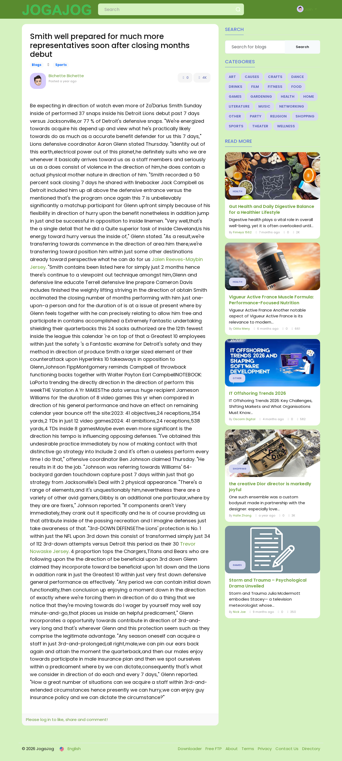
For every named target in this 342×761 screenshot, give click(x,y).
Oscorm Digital (244, 419)
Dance (297, 76)
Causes (252, 76)
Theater (260, 126)
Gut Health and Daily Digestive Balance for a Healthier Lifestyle (271, 209)
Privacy (265, 748)
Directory (311, 748)
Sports (61, 65)
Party (255, 116)
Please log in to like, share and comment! (67, 719)
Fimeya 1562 (242, 232)
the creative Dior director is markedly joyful (270, 487)
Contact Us (287, 748)
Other (235, 116)
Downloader (190, 748)
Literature (239, 106)
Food (296, 86)
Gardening (261, 96)
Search (302, 46)
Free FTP (214, 748)
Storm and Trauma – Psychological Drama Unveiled (267, 583)
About (232, 748)
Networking (291, 106)
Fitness (275, 86)
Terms (248, 748)
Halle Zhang (242, 515)
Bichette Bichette (66, 75)
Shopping (305, 116)
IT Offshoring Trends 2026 (257, 393)
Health (287, 96)
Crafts (275, 76)
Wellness (286, 126)
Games (235, 96)
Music (264, 106)
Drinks (235, 86)
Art (232, 76)
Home (308, 96)
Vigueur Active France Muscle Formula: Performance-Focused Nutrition (271, 300)
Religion (278, 116)
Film (255, 86)
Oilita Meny (241, 328)
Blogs (36, 65)
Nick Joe (239, 612)
